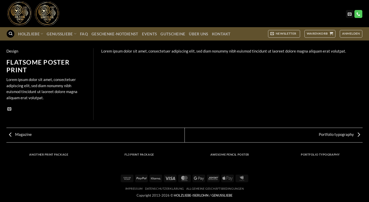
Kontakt (221, 34)
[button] (284, 33)
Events (149, 34)
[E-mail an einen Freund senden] (9, 109)
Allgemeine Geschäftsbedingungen (215, 188)
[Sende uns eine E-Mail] (350, 14)
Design (12, 51)
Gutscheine (172, 34)
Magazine (20, 134)
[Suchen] (10, 34)
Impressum (134, 188)
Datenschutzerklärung (164, 188)
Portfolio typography (339, 134)
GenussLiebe (61, 33)
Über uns (198, 34)
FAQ (84, 34)
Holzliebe (30, 33)
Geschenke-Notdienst (114, 34)
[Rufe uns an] (358, 14)
